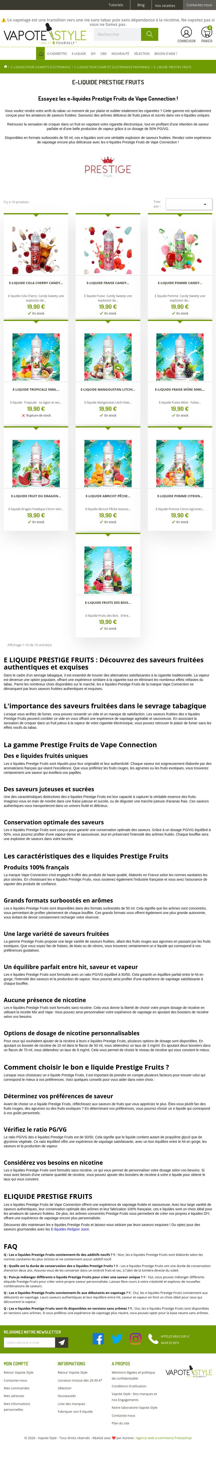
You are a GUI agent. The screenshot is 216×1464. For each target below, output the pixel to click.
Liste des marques (71, 1404)
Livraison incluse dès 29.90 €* (80, 1380)
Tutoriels (116, 5)
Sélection (64, 1388)
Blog (141, 5)
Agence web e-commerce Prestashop (164, 1438)
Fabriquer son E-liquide (75, 1411)
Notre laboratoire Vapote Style (135, 1407)
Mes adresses (14, 1396)
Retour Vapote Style (18, 1372)
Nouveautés (67, 1396)
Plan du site (120, 1423)
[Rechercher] (126, 34)
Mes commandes (16, 1388)
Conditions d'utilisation (129, 1386)
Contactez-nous (199, 5)
